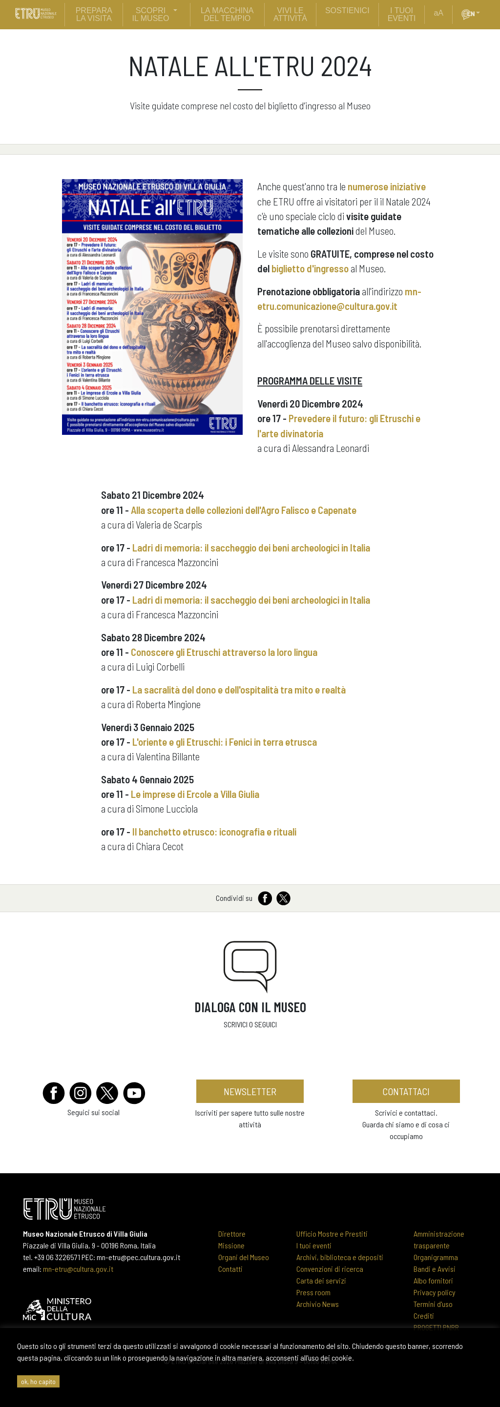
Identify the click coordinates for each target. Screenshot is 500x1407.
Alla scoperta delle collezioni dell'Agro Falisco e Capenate (244, 510)
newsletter (250, 1091)
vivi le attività (290, 14)
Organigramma (436, 1257)
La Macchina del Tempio (227, 14)
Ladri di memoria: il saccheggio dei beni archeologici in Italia (251, 547)
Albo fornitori (433, 1280)
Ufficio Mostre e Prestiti (332, 1233)
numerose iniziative (387, 186)
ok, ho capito (38, 1381)
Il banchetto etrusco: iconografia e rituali (214, 831)
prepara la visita (94, 14)
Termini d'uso (433, 1303)
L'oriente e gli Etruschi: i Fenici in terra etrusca (224, 741)
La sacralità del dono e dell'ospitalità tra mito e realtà (239, 689)
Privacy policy (435, 1292)
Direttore (232, 1233)
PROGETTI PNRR (436, 1327)
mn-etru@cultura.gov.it (78, 1268)
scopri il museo (150, 14)
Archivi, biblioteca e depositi (339, 1257)
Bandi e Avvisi (435, 1268)
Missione (231, 1245)
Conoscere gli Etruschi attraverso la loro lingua (224, 652)
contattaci (406, 1091)
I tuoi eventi (314, 1245)
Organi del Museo (243, 1257)
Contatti (230, 1268)
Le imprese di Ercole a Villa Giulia (195, 794)
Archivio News (317, 1303)
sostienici (347, 10)
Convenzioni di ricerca (329, 1268)
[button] (482, 13)
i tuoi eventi (402, 14)
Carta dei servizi (321, 1280)
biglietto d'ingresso (310, 268)
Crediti (424, 1315)
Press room (313, 1292)
